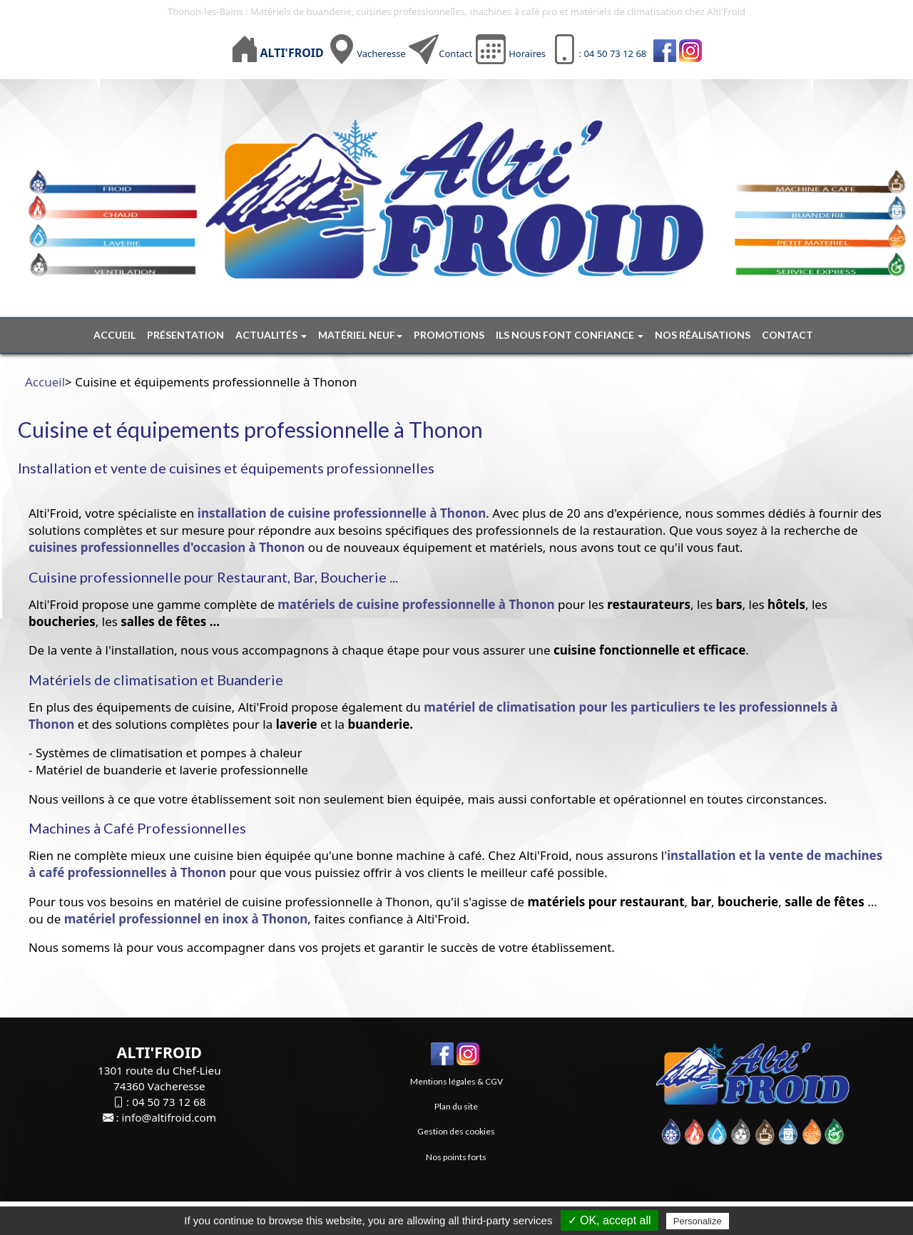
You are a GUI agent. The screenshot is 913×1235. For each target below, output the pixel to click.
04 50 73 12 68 (168, 1102)
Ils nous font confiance (569, 335)
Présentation (185, 335)
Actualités (271, 335)
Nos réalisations (702, 335)
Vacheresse (381, 53)
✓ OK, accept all (609, 1220)
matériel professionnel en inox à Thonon (186, 919)
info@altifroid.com (169, 1117)
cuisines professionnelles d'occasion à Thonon (167, 547)
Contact (455, 53)
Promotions (449, 335)
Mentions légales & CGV (456, 1081)
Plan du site (456, 1106)
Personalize (697, 1221)
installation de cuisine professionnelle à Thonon (340, 513)
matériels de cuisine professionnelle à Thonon (415, 604)
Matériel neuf (360, 335)
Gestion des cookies (456, 1131)
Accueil (114, 335)
